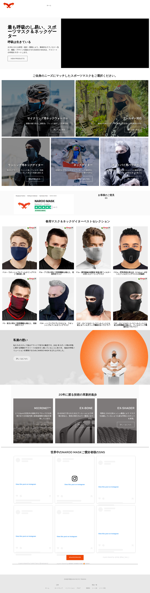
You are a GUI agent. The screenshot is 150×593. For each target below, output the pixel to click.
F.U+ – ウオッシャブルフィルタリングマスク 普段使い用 (19, 273)
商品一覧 (94, 585)
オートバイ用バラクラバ (127, 165)
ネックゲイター (83, 165)
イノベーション (70, 588)
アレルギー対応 (132, 118)
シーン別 (94, 588)
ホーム (47, 588)
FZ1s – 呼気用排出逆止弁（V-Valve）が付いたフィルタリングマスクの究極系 (130, 273)
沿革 (57, 585)
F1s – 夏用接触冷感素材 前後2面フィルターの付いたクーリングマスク (93, 273)
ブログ (79, 588)
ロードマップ (59, 588)
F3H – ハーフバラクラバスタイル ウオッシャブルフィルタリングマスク (56, 324)
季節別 (88, 588)
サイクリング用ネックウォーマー (47, 118)
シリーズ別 (102, 588)
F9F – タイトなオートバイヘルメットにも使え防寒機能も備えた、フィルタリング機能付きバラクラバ (130, 325)
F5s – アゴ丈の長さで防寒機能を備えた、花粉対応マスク (56, 273)
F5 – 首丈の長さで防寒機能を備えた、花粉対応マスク (19, 324)
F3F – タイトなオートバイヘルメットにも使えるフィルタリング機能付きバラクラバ (93, 324)
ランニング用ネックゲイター (25, 165)
